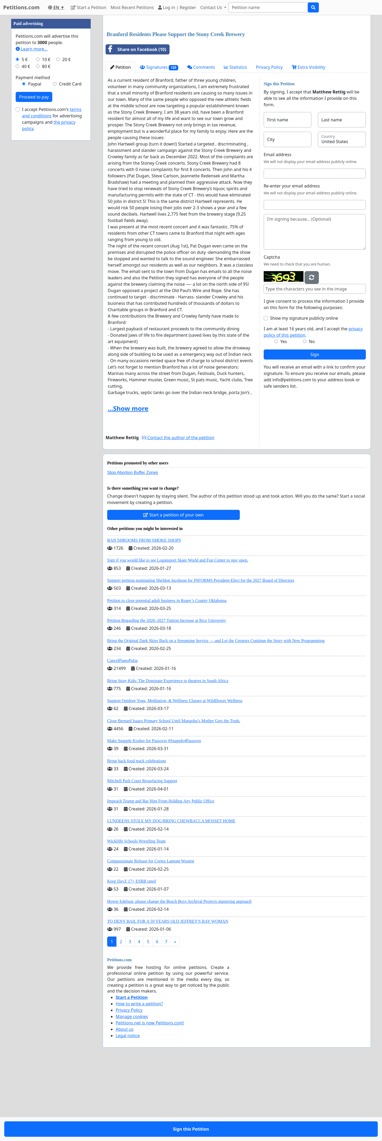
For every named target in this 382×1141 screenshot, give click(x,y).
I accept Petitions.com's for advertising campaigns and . (52, 278)
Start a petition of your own (173, 589)
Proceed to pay (34, 256)
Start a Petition (88, 7)
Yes (283, 416)
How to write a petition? (139, 1078)
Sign (314, 429)
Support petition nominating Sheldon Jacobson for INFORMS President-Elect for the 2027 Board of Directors (200, 654)
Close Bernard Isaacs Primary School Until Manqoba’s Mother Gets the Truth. (173, 795)
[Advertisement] (237, 61)
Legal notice (128, 1110)
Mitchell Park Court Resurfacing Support (142, 855)
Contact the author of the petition (178, 512)
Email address (278, 229)
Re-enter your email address (292, 260)
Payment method (33, 237)
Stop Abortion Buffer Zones (132, 547)
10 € (46, 219)
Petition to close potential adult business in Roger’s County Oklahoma (167, 675)
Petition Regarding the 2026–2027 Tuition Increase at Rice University (166, 695)
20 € (66, 219)
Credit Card (70, 243)
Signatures (159, 142)
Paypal (34, 243)
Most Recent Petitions (132, 7)
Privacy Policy (269, 141)
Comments (201, 141)
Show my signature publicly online (304, 392)
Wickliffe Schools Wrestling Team (136, 915)
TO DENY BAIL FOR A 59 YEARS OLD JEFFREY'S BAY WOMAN (167, 995)
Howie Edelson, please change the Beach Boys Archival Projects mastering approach (179, 975)
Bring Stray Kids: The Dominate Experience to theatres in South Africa (167, 755)
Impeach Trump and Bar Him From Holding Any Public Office (160, 875)
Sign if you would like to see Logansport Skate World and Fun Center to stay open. (177, 634)
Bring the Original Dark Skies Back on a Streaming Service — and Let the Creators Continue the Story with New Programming (215, 715)
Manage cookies (132, 1091)
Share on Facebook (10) (136, 124)
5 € (25, 219)
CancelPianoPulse (122, 735)
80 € (46, 226)
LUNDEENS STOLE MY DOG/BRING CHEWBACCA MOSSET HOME (171, 895)
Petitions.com (21, 7)
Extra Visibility (308, 141)
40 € (26, 226)
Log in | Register (177, 7)
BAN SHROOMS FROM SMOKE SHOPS (144, 614)
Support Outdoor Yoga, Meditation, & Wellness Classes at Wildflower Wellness (174, 775)
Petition (120, 141)
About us (124, 1103)
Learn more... (31, 208)
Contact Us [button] (211, 7)
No (312, 416)
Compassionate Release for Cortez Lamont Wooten (150, 935)
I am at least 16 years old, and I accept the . (313, 406)
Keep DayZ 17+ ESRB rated (131, 955)
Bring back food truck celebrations (136, 835)
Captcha (272, 331)
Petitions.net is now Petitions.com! (150, 1097)
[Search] (268, 7)
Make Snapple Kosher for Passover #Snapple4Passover (154, 815)
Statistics (235, 141)
